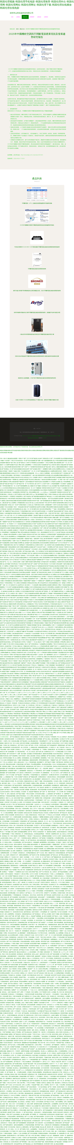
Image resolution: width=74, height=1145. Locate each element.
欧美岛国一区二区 (5, 593)
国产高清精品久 (36, 914)
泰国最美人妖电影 (49, 817)
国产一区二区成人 (43, 960)
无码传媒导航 (18, 602)
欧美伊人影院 (69, 534)
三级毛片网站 (38, 1044)
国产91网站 (62, 863)
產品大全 (25, 16)
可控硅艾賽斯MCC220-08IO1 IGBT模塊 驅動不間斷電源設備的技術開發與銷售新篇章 (37, 247)
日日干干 (42, 958)
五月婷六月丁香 (52, 1059)
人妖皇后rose (38, 804)
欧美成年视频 (5, 684)
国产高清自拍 (21, 903)
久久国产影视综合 (17, 494)
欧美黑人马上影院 (17, 802)
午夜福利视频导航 (55, 941)
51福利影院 (47, 659)
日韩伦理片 (51, 627)
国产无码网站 (7, 633)
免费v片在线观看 (18, 812)
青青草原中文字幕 (49, 1070)
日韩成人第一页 (12, 505)
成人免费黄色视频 (64, 1040)
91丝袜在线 (27, 633)
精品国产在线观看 (39, 848)
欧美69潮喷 (26, 494)
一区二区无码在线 (66, 899)
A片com (51, 661)
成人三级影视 (70, 1099)
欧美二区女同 (27, 652)
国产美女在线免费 (20, 629)
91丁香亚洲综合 (38, 770)
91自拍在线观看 (24, 475)
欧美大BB (18, 526)
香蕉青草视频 (64, 1013)
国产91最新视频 (43, 1059)
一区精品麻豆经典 (22, 507)
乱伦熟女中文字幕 (65, 739)
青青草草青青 (22, 766)
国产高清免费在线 (16, 1066)
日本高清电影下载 (43, 931)
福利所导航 (32, 659)
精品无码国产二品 (35, 654)
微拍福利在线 (30, 766)
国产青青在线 (4, 952)
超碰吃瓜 (25, 557)
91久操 (57, 532)
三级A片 (26, 644)
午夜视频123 (27, 597)
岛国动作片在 (14, 585)
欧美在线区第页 (15, 747)
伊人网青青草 (23, 540)
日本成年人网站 (58, 781)
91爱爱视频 (23, 513)
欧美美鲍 (7, 1074)
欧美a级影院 (56, 956)
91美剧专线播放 (11, 985)
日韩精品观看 (19, 538)
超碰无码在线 (10, 623)
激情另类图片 (14, 519)
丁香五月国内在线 (57, 823)
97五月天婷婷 (52, 564)
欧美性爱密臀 (62, 623)
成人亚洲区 (36, 545)
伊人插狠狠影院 (45, 772)
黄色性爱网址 (44, 819)
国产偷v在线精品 (51, 756)
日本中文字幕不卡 (40, 935)
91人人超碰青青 (61, 646)
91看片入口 (33, 656)
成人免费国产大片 (28, 589)
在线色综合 (30, 770)
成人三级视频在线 (29, 604)
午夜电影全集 (68, 515)
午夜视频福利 (64, 888)
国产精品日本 (63, 812)
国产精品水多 (25, 659)
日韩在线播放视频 (35, 635)
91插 (41, 633)
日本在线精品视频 (26, 829)
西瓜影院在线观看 (21, 500)
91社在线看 (36, 631)
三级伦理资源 (68, 981)
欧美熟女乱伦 (29, 903)
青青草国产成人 (24, 492)
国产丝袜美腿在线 (11, 768)
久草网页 (68, 583)
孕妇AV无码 (5, 954)
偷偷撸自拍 (19, 850)
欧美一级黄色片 (64, 1063)
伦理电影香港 (56, 576)
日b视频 (58, 553)
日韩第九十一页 (19, 749)
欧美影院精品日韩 (8, 1144)
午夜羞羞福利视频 (37, 785)
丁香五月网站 (40, 597)
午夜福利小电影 (23, 787)
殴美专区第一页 (48, 1093)
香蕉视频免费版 (64, 1125)
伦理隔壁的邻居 (54, 1066)
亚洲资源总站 (24, 1089)
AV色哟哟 (70, 572)
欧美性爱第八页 (60, 971)
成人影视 (13, 850)
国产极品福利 (58, 1142)
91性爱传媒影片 (39, 800)
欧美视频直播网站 (23, 831)
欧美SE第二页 (47, 616)
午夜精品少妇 (58, 947)
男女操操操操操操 (29, 939)
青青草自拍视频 (7, 758)
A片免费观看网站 (63, 1051)
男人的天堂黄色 (19, 781)
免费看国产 (67, 794)
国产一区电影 (4, 983)
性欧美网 (45, 768)
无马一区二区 (61, 1080)
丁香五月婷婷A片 (33, 1089)
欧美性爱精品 (15, 1087)
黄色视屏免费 (12, 939)
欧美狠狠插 (24, 583)
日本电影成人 (26, 895)
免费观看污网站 (52, 618)
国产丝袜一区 (61, 500)
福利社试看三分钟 (57, 1057)
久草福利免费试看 (44, 646)
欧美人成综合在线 (19, 762)
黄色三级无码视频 (60, 918)
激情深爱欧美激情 (17, 581)
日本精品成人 (12, 1030)
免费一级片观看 (21, 753)
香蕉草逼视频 (31, 1131)
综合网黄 (7, 595)
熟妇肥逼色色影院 (63, 840)
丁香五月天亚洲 (57, 644)
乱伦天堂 (69, 659)
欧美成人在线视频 (11, 926)
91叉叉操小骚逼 (16, 646)
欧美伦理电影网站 (46, 509)
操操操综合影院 (13, 966)
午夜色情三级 (57, 952)
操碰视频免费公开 (54, 928)
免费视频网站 (41, 648)
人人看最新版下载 (8, 777)
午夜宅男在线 (14, 564)
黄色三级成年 (48, 572)
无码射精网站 (58, 526)
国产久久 (69, 787)
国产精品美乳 (42, 526)
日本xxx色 (70, 768)
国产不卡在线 (56, 488)
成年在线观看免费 (39, 684)
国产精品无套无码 (19, 614)
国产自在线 (8, 578)
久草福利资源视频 (29, 1125)
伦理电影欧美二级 (30, 1070)
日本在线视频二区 (21, 1104)
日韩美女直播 (16, 562)
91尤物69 (22, 562)
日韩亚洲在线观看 (56, 899)
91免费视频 (25, 1017)
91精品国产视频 (35, 1085)
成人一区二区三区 (60, 880)
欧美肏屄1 (61, 1074)
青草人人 (15, 882)
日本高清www (50, 1004)
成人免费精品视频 (49, 848)
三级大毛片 (26, 979)
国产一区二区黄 (56, 977)
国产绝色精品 (50, 566)
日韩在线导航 (20, 825)
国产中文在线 (47, 1131)
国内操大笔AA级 (4, 950)
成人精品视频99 (36, 779)
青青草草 (62, 928)
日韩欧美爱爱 (29, 545)
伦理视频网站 (17, 576)
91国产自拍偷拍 (33, 469)
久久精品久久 (52, 747)
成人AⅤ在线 (67, 931)
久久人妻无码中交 (60, 1028)
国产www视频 (15, 631)
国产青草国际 (23, 1142)
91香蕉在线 (17, 988)
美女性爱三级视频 (24, 789)
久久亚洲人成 (38, 536)
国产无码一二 (36, 578)
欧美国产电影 (52, 990)
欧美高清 (49, 743)
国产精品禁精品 (55, 1095)
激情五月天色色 (68, 502)
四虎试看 (41, 502)
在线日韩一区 (23, 1097)
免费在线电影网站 (12, 1101)
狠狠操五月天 (10, 1051)
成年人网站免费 (28, 614)
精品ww (11, 838)
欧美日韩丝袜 (15, 1142)
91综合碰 (32, 627)
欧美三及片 (40, 975)
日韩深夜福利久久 (55, 878)
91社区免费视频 (68, 779)
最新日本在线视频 (41, 678)
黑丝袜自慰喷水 (67, 631)
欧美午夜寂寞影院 (55, 557)
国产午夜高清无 (63, 760)
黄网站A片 (7, 857)
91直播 (13, 540)
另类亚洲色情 (18, 498)
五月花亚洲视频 (64, 775)
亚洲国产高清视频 (15, 1047)
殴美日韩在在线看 (63, 766)
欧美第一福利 (31, 1030)
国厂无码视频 (68, 791)
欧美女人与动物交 (66, 469)
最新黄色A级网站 (51, 831)
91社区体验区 (45, 1108)
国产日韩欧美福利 (11, 1099)
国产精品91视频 (50, 637)
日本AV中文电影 (10, 775)
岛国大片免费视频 (45, 473)
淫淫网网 (20, 543)
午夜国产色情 (31, 947)
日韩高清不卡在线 (29, 935)
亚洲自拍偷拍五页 (69, 1019)
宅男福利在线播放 (39, 623)
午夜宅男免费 (11, 498)
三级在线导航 (21, 956)
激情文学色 (70, 642)
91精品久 (67, 825)
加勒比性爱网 (47, 477)
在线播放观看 (14, 595)
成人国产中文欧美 (67, 861)
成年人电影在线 (11, 794)
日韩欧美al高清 (55, 850)
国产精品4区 (17, 1061)
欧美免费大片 (63, 988)
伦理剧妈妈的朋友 (59, 1118)
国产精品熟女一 (43, 498)
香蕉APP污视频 (18, 566)
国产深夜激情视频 (50, 907)
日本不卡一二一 (37, 928)
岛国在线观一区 (48, 952)
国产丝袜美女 (27, 496)
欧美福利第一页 (42, 831)
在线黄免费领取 (34, 743)
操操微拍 (35, 817)
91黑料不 (11, 654)
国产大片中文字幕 (60, 543)
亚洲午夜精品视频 (49, 602)
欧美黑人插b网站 (35, 941)
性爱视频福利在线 (12, 760)
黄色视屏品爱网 (58, 789)
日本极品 (71, 895)
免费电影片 (22, 545)
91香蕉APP (21, 458)
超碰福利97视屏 (25, 656)
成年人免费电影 (30, 926)
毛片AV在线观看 (45, 1066)
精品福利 (58, 629)
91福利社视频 (66, 564)
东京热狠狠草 (12, 538)
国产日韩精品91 (58, 490)
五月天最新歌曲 (20, 1099)
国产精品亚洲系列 (17, 785)
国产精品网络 (18, 665)
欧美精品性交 (3, 498)
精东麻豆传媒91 (59, 1114)
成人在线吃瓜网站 (35, 608)
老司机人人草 (35, 829)
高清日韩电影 (7, 656)
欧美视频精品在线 (59, 901)
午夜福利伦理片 (35, 1023)
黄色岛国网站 (32, 492)
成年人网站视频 (57, 633)
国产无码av (7, 599)
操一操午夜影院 (50, 981)
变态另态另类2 (52, 631)
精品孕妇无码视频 (59, 566)
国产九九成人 (39, 1026)
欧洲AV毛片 (5, 947)
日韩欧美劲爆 (20, 764)
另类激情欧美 (49, 808)
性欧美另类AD (17, 1057)
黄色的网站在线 (47, 1072)
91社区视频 (39, 1011)
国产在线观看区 (14, 897)
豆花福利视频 (31, 606)
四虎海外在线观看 (63, 950)
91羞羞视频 (12, 532)
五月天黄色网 (56, 815)
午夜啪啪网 (36, 842)
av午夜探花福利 (53, 604)
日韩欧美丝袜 (45, 863)
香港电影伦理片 (53, 549)
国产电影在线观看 (39, 1116)
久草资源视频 (39, 891)
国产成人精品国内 (8, 806)
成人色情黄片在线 (49, 545)
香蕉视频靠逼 (56, 1125)
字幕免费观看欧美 (11, 819)
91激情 (69, 680)
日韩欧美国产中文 (69, 939)
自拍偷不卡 (6, 1080)
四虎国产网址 (22, 977)
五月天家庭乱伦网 (52, 950)
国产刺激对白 (61, 682)
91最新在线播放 (7, 1133)
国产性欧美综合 (32, 840)
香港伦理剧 (61, 530)
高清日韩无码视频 (43, 553)
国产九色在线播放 (67, 817)
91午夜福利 (27, 992)
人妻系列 (7, 517)
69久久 (55, 1139)
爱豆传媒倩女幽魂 (15, 517)
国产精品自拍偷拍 (22, 599)
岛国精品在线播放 (49, 684)
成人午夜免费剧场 (67, 867)
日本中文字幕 (39, 893)
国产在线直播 (30, 610)
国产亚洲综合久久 (69, 1074)
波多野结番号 (27, 1038)
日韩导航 (16, 789)
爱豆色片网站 (25, 874)
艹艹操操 (54, 509)
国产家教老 (60, 1036)
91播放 (31, 682)
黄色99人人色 (9, 798)
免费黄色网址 (25, 650)
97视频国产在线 (54, 760)
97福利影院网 (4, 994)
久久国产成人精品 (11, 568)
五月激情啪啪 (68, 1116)
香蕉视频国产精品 (50, 612)
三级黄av (15, 1133)
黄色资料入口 (60, 656)
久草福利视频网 (55, 483)
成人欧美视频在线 (49, 1123)
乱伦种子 (40, 458)
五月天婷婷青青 (45, 1068)
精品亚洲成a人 (8, 642)
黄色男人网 (50, 1127)
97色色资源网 (4, 964)
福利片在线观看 (42, 465)
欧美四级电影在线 (28, 848)
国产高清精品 (64, 1015)
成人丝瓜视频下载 (54, 486)
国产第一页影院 (52, 1087)
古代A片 (61, 939)
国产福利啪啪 (24, 526)
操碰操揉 (11, 684)
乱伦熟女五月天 (14, 473)
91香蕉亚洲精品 (8, 583)
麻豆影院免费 (10, 659)
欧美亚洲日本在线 (18, 912)
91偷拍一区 (63, 1095)
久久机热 (28, 505)
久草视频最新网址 (21, 536)
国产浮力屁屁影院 (35, 1080)
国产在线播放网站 (5, 543)
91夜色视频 (31, 937)
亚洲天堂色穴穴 (46, 1038)
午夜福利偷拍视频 (64, 770)
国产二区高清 (7, 631)
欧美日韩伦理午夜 (46, 671)
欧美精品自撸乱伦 (62, 764)
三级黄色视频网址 (46, 625)
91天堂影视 (61, 654)
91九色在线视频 (44, 614)
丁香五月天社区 (22, 960)
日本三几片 (13, 891)
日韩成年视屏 (43, 1114)
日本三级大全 (50, 595)
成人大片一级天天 (45, 635)
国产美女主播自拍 (13, 983)
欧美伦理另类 (54, 682)
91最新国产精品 (28, 538)
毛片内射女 (54, 616)
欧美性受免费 (30, 768)
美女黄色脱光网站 (47, 764)
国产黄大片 (64, 844)
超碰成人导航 (50, 1082)
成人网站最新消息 (33, 741)
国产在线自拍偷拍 (33, 821)
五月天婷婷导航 (48, 766)
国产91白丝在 (40, 853)
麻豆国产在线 (30, 823)
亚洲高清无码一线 (59, 958)
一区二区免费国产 (27, 861)
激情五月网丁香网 (63, 924)
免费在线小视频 (42, 517)
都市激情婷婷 (49, 538)
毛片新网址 (54, 893)
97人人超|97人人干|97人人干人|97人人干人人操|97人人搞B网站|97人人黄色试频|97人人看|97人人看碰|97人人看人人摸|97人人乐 (36, 722)
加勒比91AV (29, 680)
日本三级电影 (21, 901)
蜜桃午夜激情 (29, 562)
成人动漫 (2, 1104)
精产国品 (42, 612)
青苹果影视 (65, 1057)
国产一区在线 (42, 979)
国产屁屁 (5, 483)
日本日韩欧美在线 (52, 656)
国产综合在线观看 (30, 460)
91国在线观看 (61, 555)
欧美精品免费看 (48, 1009)
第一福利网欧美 (7, 1078)
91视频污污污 (9, 637)
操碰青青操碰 (22, 966)
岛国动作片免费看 (40, 981)
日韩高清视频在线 (60, 853)
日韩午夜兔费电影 (59, 922)
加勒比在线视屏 (10, 629)
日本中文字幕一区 (20, 671)
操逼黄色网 (18, 899)
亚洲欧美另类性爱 (8, 1013)
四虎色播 (65, 768)
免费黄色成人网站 (53, 1051)
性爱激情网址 (22, 836)
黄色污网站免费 (22, 1074)
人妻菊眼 (67, 996)
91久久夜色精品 (59, 981)
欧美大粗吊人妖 (66, 644)
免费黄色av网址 (62, 627)
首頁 (12, 16)
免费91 (57, 517)
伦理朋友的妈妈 (37, 587)
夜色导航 (13, 1127)
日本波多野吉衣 (44, 583)
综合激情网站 (28, 910)
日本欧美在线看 (31, 637)
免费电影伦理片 (61, 756)
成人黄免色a (21, 1101)
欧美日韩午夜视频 (25, 743)
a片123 (17, 610)
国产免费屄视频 (64, 741)
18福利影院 (9, 509)
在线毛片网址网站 (19, 800)
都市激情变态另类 (49, 599)
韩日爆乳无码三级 (36, 509)
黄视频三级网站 (8, 1034)
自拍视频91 (66, 507)
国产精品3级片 (48, 467)
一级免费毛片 (6, 787)
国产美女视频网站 (56, 581)
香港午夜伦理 (51, 791)
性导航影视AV (33, 532)
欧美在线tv (3, 629)
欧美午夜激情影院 (62, 1076)
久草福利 (52, 481)
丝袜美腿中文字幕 (44, 1002)
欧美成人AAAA (31, 880)
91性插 (51, 874)
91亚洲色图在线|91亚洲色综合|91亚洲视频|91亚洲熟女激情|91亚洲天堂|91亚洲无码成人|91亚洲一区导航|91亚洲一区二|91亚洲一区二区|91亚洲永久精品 (37, 720)
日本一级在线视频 (42, 532)
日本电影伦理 (26, 602)
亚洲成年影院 (4, 935)
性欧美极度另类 (29, 1044)
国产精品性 (34, 458)
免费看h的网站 (64, 785)
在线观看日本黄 (59, 587)
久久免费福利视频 (59, 973)
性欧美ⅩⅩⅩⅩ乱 (19, 477)
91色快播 (19, 524)
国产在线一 (37, 500)
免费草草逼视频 (25, 1051)
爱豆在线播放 (59, 806)
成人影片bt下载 (10, 804)
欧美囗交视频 (69, 848)
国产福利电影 (3, 551)
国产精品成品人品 (28, 1144)
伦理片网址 (67, 901)
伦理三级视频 (59, 1019)
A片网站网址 (62, 642)
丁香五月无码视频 (59, 891)
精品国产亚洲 (11, 1112)
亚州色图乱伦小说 (47, 536)
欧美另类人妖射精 (27, 1034)
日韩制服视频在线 (64, 884)
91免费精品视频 (23, 865)
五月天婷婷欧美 (11, 526)
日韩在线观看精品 (53, 583)
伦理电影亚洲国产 (52, 534)
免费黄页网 (38, 998)
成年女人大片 (46, 1061)
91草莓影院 (12, 496)
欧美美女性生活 (19, 815)
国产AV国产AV (25, 467)
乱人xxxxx (45, 640)
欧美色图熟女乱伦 (52, 840)
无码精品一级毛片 (31, 1101)
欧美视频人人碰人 (20, 1002)
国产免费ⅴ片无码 (24, 1129)
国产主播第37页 (4, 644)
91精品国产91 (57, 538)
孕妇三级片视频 (67, 865)
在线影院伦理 (17, 1017)
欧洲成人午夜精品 (33, 526)
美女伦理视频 (64, 458)
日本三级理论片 (20, 893)
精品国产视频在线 (34, 791)
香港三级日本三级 (41, 1099)
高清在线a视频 (15, 741)
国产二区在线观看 (55, 458)
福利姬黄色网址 (61, 534)
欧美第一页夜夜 (62, 471)
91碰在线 (43, 479)
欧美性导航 (40, 895)
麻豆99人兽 (62, 869)
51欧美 (15, 507)
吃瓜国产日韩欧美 (39, 901)
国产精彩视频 (35, 496)
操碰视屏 (41, 496)
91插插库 (10, 471)
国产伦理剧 (11, 614)
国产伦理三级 (40, 751)
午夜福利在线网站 (6, 540)
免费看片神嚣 (39, 798)
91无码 (16, 777)
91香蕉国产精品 (60, 1042)
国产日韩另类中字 (12, 753)
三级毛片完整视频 (56, 798)
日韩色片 (54, 1053)
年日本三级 (68, 1049)
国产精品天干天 (12, 483)
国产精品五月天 (33, 566)
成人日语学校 (24, 747)
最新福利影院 (20, 621)
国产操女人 (7, 557)
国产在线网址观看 (38, 589)
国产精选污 (27, 764)
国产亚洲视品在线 (63, 663)
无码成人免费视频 (41, 756)
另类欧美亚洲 (61, 810)
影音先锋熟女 (51, 842)
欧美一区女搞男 (7, 1057)
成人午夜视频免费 (49, 675)
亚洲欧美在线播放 (36, 988)
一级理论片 (34, 971)
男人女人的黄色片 (62, 737)
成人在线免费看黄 (47, 610)
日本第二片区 (46, 669)
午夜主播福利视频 (31, 1099)
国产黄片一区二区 (35, 1066)
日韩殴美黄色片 (42, 777)
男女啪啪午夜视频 (10, 528)
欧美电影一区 (70, 863)
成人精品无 (38, 642)
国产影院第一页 (13, 549)
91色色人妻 (42, 538)
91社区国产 (7, 460)
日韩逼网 (61, 486)
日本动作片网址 (8, 1007)
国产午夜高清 (34, 602)
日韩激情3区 (66, 846)
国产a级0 (10, 462)
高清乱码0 (29, 534)
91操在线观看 (26, 635)
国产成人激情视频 (28, 530)
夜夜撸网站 (44, 758)
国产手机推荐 (58, 964)
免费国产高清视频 (40, 663)
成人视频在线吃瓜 (46, 861)
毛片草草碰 (31, 1026)
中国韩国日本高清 (61, 492)
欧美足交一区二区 (30, 488)
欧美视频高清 (55, 770)
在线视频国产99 (45, 943)
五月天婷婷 (61, 678)
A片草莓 (57, 1004)
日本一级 (35, 618)
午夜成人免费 (12, 1123)
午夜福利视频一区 (37, 749)
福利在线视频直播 (29, 473)
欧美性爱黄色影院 (36, 1038)
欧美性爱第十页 (23, 897)
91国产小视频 (45, 642)
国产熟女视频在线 (43, 568)
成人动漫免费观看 (41, 977)
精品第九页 (32, 981)
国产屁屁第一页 (46, 591)
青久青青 (11, 644)
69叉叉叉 (33, 678)
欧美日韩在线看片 (60, 848)
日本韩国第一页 (31, 920)
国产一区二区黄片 (65, 589)
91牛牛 (60, 882)
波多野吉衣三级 (22, 585)
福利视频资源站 (48, 460)
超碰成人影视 (68, 521)
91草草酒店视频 (6, 486)
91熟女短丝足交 (36, 836)
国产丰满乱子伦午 (8, 1017)
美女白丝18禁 (69, 646)
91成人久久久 (34, 990)
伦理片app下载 (33, 494)
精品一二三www (12, 783)
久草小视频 (40, 952)
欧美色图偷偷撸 (69, 1023)
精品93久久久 (20, 568)
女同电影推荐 (42, 1137)
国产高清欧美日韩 (56, 926)
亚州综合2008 (27, 878)
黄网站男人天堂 (45, 996)
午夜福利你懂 (36, 861)
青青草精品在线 (68, 1036)
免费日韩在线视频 (35, 1068)
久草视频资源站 (21, 502)
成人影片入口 (35, 962)
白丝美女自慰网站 (12, 680)
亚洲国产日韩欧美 (23, 777)
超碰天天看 (11, 1036)
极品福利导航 (6, 663)
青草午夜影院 (44, 884)
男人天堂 (12, 610)
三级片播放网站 (64, 808)
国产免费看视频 (49, 597)
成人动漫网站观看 (53, 471)
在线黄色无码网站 (67, 836)
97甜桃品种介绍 (33, 616)
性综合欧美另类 (12, 933)
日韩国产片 (47, 893)
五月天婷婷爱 (55, 572)
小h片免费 (48, 511)
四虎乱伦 (59, 962)
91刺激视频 (12, 671)
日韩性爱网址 (50, 587)
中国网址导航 (69, 758)
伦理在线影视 (20, 604)
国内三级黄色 (66, 882)
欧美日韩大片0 (43, 1047)
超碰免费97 (38, 956)
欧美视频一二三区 (29, 857)
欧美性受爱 (46, 903)
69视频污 (65, 1002)
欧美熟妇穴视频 (7, 606)
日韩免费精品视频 (30, 671)
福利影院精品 (20, 1116)
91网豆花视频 (56, 519)
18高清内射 (49, 1021)
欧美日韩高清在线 (11, 998)
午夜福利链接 (32, 762)
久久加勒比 (3, 905)
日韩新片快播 (61, 893)
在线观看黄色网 (24, 673)
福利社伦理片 (70, 1091)
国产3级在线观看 (55, 954)
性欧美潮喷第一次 (20, 1053)
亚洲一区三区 (27, 1023)
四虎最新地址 (13, 937)
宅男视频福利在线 (16, 1059)
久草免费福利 (44, 912)
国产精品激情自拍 (40, 876)
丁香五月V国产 (16, 606)
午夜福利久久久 (65, 1068)
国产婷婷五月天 (10, 602)
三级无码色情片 (43, 962)
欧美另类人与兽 (27, 884)
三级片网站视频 (50, 971)
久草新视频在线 (8, 581)
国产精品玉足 (10, 863)
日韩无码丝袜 (54, 1000)
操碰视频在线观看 (24, 945)
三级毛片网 (57, 910)
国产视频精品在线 (25, 1080)
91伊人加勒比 (16, 583)
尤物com (29, 958)
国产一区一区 (49, 935)
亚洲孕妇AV (23, 1087)
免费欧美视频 (69, 591)
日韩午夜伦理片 (45, 802)
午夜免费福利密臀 (62, 990)
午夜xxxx (28, 916)
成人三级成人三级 (33, 519)
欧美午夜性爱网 (58, 935)
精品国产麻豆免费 (28, 1063)
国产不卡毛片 (29, 901)
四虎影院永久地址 (33, 964)
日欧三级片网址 (21, 1082)
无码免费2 (71, 950)
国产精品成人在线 (64, 532)
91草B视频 (7, 831)
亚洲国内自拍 (15, 880)
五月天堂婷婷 (36, 772)
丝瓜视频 (29, 753)
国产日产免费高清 (44, 1013)
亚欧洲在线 (37, 796)
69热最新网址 (58, 637)
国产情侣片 (51, 673)
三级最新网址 (8, 1019)
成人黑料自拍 (63, 597)
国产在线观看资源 (32, 507)
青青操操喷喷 (4, 907)
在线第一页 (63, 1135)
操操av (43, 1118)
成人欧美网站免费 (13, 935)
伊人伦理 (55, 1009)
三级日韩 (43, 1032)
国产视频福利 (55, 1044)
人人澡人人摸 (20, 998)
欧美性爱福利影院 (7, 882)
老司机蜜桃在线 (17, 509)
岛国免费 (30, 578)
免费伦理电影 (36, 562)
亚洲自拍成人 (41, 1019)
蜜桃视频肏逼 (4, 770)
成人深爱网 (17, 918)
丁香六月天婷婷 (54, 863)
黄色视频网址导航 (52, 555)
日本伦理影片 (54, 802)
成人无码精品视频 (36, 859)
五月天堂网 (23, 688)
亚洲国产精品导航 (66, 477)
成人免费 (63, 576)
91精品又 (20, 661)
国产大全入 (47, 800)
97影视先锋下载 (7, 878)
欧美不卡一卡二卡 (55, 1063)
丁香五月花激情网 (29, 593)
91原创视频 (60, 652)
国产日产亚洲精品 (64, 517)
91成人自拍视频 (22, 1133)
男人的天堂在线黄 (18, 962)
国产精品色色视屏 (56, 511)
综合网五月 (6, 829)
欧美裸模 (48, 479)
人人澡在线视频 (31, 952)
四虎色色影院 (47, 1026)
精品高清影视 (32, 1011)
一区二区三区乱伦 (31, 751)
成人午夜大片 (61, 1047)
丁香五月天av (53, 659)
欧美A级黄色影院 (58, 606)
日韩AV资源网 (11, 749)
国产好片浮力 (50, 532)
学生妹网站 (58, 907)
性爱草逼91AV (62, 591)
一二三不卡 (53, 1002)
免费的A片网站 (35, 783)
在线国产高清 (52, 960)
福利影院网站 (60, 502)
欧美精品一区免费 (21, 975)
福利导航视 (11, 910)
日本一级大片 (3, 458)
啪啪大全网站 (29, 1002)
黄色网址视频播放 (65, 574)
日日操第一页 (49, 519)
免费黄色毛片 (66, 475)
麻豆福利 (4, 783)
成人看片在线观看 (47, 916)
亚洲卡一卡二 (38, 610)
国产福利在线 (48, 496)
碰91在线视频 (12, 1038)
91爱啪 (29, 1095)
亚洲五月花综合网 (58, 1112)
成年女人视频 (55, 467)
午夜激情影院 (23, 821)
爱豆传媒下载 (26, 661)
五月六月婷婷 (68, 751)
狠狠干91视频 (38, 781)
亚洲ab (27, 528)
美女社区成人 (21, 618)
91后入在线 (3, 760)
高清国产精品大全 (33, 865)
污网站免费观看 (64, 804)
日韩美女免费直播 (54, 642)
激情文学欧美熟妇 (21, 796)
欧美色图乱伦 (7, 1055)
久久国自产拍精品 (21, 534)
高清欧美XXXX (8, 912)
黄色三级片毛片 (14, 545)
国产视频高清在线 (62, 528)
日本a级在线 (10, 673)
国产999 (61, 779)
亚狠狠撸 (2, 931)
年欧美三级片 (42, 815)
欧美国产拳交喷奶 (50, 521)
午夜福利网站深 (36, 905)
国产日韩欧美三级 (65, 772)
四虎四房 (45, 650)
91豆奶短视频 (61, 937)
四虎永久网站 (8, 842)
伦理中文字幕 (53, 796)
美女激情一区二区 (33, 1078)
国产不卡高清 (45, 559)
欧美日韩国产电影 (40, 1142)
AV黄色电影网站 (37, 983)
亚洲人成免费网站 (26, 465)
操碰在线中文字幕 (57, 1072)
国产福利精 (42, 838)
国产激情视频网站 (23, 486)
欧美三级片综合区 (18, 1091)
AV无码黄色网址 (17, 842)
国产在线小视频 (17, 612)
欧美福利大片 (52, 1030)
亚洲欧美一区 (62, 802)
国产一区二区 (65, 462)
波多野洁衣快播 (61, 1053)
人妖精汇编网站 (55, 1015)
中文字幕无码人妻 (31, 483)
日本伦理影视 (40, 1101)
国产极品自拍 (17, 654)
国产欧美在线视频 (16, 469)
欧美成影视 (6, 886)
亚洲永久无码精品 (14, 947)
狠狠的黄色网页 (34, 760)
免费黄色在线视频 (52, 652)
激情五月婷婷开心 (47, 1106)
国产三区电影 (7, 648)
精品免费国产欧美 (21, 768)
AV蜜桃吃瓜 (23, 637)
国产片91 (67, 543)
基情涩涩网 (16, 555)
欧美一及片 (43, 654)
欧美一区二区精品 (16, 1055)
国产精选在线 (17, 1034)
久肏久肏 (44, 867)
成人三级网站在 (64, 553)
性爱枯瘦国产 (54, 945)
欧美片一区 (18, 863)
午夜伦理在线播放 (55, 1068)
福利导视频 (10, 905)
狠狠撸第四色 (57, 684)
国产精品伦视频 (28, 825)
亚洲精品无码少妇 (8, 1097)
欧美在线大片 (52, 1023)
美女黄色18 (41, 602)
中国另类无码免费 (30, 994)
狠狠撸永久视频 (8, 861)
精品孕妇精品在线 (69, 922)
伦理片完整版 (20, 547)
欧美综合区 (3, 1116)
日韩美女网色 (16, 941)
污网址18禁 (31, 675)
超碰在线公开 (16, 637)
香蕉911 (40, 469)
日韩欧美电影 (47, 829)
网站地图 (10, 452)
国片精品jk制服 (65, 800)
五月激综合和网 (58, 1127)
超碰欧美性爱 (13, 960)
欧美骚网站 (49, 644)
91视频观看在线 (69, 1118)
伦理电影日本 (67, 753)
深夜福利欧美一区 (39, 1093)
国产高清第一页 (63, 610)
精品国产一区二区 (33, 969)
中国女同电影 (49, 876)
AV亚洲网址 (50, 547)
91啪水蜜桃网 (58, 665)
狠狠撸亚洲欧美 (63, 467)
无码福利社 (18, 914)
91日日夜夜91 (63, 483)
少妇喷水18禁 (13, 593)
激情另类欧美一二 (62, 616)
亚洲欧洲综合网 (42, 1074)
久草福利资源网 (41, 540)
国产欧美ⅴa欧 (54, 855)
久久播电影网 (24, 1047)
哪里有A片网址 (36, 612)
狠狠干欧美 (27, 564)
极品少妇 (56, 1017)
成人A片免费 (65, 895)
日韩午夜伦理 (17, 1042)
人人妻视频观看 (21, 770)
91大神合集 (46, 530)
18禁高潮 (47, 834)
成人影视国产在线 (27, 543)
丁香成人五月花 (4, 536)
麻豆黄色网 (4, 1112)
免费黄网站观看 (5, 853)
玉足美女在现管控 (5, 791)
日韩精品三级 (23, 1049)
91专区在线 (21, 564)
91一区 (33, 642)
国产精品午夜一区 (21, 483)
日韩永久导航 (55, 779)
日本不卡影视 (64, 743)
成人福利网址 (50, 979)
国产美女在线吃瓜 (27, 842)
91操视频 (65, 916)
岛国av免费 (30, 1104)
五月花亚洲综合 (4, 549)
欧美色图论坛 (30, 513)
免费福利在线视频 (47, 836)
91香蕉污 (24, 1137)
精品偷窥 (62, 850)
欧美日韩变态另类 (59, 1049)
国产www (67, 654)
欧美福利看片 (21, 810)
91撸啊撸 (40, 817)
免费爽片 (36, 1002)
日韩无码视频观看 (15, 924)
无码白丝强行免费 (67, 637)
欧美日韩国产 (6, 1049)
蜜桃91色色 (69, 576)
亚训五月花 (56, 808)
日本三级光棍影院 (9, 490)
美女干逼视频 (13, 869)
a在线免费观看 (47, 785)
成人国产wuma (20, 1070)
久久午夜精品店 (46, 804)
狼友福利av (58, 1082)
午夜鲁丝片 (29, 1106)
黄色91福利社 (24, 675)
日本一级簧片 (20, 857)
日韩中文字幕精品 (16, 791)
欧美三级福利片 (64, 1066)
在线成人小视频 (48, 846)
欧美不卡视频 (55, 914)
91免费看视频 (64, 640)
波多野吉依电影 (41, 511)
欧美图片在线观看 (68, 460)
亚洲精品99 (44, 1135)
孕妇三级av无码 (4, 618)
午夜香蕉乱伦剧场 (26, 838)
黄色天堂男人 (41, 505)
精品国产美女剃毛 (29, 479)
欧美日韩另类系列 (55, 888)
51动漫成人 (31, 1097)
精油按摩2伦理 (41, 971)
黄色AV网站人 (16, 675)
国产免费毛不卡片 (5, 665)
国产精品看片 (19, 775)
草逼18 (2, 785)
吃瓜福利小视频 (51, 517)
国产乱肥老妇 (12, 621)
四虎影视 (64, 524)
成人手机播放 (51, 806)
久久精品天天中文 (34, 1017)
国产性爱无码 (36, 850)
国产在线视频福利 (65, 1017)
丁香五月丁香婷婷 (12, 661)
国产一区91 (17, 838)
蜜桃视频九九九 (61, 1099)
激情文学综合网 (16, 971)
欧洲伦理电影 (39, 994)
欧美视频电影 (25, 682)
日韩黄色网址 (23, 606)
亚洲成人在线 (9, 928)
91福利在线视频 (19, 910)
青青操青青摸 (17, 905)
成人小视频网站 (58, 979)
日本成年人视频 (34, 950)
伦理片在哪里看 (29, 595)
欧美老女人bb (41, 519)
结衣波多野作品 (18, 1144)
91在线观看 (36, 680)
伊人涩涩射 (44, 555)
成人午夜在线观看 (58, 460)
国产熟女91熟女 (8, 789)
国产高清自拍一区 (37, 629)
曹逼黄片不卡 (56, 1011)
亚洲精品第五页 (16, 572)
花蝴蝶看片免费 (47, 469)
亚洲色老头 (11, 994)
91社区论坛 (53, 570)
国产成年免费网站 (52, 528)
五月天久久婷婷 (56, 836)
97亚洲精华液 (33, 467)
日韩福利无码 (39, 650)
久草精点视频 (22, 1110)
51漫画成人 (23, 555)
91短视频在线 (68, 678)
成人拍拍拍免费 (53, 530)
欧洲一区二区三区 (50, 1019)
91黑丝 (7, 1114)
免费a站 (24, 958)
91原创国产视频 (37, 515)
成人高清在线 (38, 886)
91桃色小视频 (63, 680)
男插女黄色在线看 (11, 764)
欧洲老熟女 (7, 943)
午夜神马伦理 (45, 667)
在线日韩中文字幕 (22, 937)
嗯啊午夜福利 (65, 977)
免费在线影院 (65, 633)
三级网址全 (66, 806)
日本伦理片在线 (53, 614)
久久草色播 (50, 922)
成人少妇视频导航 (34, 528)
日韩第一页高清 (20, 926)
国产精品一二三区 (57, 829)
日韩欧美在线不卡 (27, 1007)
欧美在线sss (66, 1032)
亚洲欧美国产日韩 (29, 684)
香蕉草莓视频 (43, 810)
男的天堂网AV (19, 551)
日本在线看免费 (31, 1004)
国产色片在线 (12, 1044)
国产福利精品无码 (61, 1091)
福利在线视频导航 (22, 669)
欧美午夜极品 (11, 477)
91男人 (70, 912)
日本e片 (54, 764)
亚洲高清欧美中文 (12, 1135)
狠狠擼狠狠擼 (56, 680)
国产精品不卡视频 (50, 762)
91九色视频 (64, 488)
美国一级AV (63, 479)
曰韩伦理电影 (29, 1028)
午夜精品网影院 (12, 547)
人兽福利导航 (7, 646)
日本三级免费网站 (56, 1038)
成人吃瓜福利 (45, 515)
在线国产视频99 (8, 846)
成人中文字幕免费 (47, 633)
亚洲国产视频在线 (13, 876)
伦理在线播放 (8, 475)
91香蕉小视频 (15, 943)
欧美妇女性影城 (67, 823)
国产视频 (49, 680)
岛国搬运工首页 (28, 587)
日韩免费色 (67, 973)
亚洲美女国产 (30, 1053)
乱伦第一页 (51, 568)
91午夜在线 (13, 669)
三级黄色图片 (57, 640)
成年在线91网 (22, 1015)
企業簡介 (18, 16)
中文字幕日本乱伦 (48, 1040)
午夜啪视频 (52, 665)
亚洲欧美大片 (69, 1042)
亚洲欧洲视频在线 (13, 1028)
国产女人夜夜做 (8, 612)
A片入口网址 (30, 796)
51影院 (55, 876)
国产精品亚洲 (40, 572)
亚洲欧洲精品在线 (32, 933)
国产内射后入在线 (16, 648)
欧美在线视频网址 (44, 1063)
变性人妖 (15, 462)
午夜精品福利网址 (39, 846)
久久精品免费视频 (8, 812)
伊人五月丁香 (6, 1089)
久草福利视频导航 (49, 891)
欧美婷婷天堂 (35, 1091)
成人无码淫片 (50, 1137)
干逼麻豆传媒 (47, 1057)
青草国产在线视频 (56, 477)
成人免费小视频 (38, 903)
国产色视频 (70, 616)
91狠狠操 (38, 1082)
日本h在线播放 (34, 737)
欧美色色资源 (68, 992)
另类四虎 (44, 488)
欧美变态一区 (21, 460)
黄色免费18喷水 (7, 996)
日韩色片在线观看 (9, 815)
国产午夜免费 (20, 985)
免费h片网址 (68, 821)
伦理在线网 (49, 1139)
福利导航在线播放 (43, 990)
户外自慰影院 (24, 471)
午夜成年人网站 (31, 663)
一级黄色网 (36, 538)
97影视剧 (57, 897)
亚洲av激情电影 (19, 570)
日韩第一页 (21, 859)
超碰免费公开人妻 (64, 1133)
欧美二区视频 (17, 861)
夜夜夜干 (52, 1091)
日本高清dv (3, 941)
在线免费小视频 (37, 585)
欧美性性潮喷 (30, 804)
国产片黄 (28, 1135)
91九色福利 (58, 612)
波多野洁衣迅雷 (56, 895)
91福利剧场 (64, 519)
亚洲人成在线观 (31, 756)
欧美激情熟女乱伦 (14, 823)
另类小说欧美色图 (12, 1026)
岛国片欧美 (18, 1036)
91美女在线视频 (8, 507)
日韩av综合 (18, 808)
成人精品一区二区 (26, 509)
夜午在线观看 (46, 983)
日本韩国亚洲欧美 (37, 753)
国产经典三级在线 (58, 547)
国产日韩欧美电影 (21, 505)
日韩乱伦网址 (36, 884)
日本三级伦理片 (39, 1123)
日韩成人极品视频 (30, 640)
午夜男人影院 (70, 802)
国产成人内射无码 (51, 465)
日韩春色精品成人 (29, 834)
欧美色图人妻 (49, 475)
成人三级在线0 (61, 747)
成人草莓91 (32, 918)
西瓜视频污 (19, 848)
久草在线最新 (61, 608)
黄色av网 (36, 583)
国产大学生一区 (22, 886)
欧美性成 (11, 918)
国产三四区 (40, 1009)
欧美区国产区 (52, 1080)
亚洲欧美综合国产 (29, 998)
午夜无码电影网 (6, 1059)
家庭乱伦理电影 (27, 498)
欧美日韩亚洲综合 (58, 753)
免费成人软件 (56, 574)
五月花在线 (47, 737)
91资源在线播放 (67, 943)
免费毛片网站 (57, 1055)
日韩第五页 (24, 1095)
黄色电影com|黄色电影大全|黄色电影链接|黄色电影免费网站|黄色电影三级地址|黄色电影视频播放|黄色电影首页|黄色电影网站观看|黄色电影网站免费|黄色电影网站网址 (37, 724)
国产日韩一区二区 (12, 515)
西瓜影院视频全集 (10, 667)
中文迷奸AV (59, 768)
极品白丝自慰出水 (22, 952)
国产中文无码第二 (47, 1120)
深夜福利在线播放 (47, 1112)
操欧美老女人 (15, 578)
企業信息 (39, 16)
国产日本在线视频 (33, 1133)
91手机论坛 (33, 665)
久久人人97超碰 (30, 891)
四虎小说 (26, 1000)
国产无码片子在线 (23, 745)
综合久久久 (69, 747)
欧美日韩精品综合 (27, 1055)
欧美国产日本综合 (19, 1040)
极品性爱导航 (41, 521)
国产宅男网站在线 (15, 1089)
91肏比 (2, 648)
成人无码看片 (42, 576)
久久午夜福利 (13, 853)
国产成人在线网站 (11, 502)
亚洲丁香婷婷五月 (5, 1095)
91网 (25, 806)
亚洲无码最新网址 (35, 1051)
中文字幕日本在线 (42, 933)
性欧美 (18, 1127)
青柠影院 (34, 888)
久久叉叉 (65, 604)
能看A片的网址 (58, 920)
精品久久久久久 (48, 901)
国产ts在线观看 (8, 635)
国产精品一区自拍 (5, 610)
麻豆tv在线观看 (8, 530)
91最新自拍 (68, 555)
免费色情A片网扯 (56, 585)
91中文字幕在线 (33, 517)
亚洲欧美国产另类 (45, 682)
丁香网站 (44, 749)
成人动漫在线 (17, 958)
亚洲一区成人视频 (69, 549)
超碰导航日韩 (12, 952)
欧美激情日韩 (46, 589)
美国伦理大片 (46, 458)
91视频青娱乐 (43, 950)
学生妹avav (35, 568)
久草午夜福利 (38, 1097)
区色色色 (46, 812)
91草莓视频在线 (17, 895)
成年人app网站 (26, 1085)
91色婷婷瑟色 (4, 538)
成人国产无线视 (66, 612)
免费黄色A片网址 (7, 481)
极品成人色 (56, 597)
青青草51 (21, 633)
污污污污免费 (12, 608)
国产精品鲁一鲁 (11, 1072)
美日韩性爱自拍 (34, 1013)
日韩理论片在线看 (25, 1118)
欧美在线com (61, 876)
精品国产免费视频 (36, 916)
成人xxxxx (44, 627)
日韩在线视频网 (61, 777)
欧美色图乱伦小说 (47, 574)
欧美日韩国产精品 (34, 872)
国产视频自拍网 (33, 777)
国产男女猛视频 (29, 631)
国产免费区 (28, 749)
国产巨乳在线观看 (53, 498)
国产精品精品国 (69, 937)
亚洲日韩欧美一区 (62, 1087)
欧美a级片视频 (36, 802)
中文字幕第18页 (13, 1131)
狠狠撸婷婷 (56, 1135)
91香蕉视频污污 (18, 928)
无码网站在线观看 (5, 973)
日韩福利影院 (43, 1078)
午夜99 (53, 625)
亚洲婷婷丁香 (36, 1032)
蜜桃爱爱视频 (6, 473)
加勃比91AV (25, 1059)
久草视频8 (11, 566)
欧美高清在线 (51, 1114)
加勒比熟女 (37, 479)
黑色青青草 (20, 939)
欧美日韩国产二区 (7, 817)
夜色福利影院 (7, 747)
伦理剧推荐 (16, 616)
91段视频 (4, 1053)
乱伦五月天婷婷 (9, 627)
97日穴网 (21, 559)
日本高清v (38, 671)
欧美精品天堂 (46, 1015)
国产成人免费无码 (33, 553)
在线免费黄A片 (46, 481)
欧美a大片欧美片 (26, 905)
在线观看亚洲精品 (59, 545)
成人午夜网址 (16, 591)
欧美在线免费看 (44, 543)
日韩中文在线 (56, 505)
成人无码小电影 (65, 1120)
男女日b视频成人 (64, 1004)
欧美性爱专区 (39, 1070)
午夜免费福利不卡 (44, 741)
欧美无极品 (35, 1055)
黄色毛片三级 (32, 973)
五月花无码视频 (24, 591)
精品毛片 (60, 604)
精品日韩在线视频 (62, 1059)
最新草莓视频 (6, 834)
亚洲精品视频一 (57, 865)
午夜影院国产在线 (17, 635)
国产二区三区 (27, 458)
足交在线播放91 (40, 462)
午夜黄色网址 (26, 808)
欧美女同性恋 (56, 743)
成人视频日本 (31, 486)
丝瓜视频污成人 (54, 663)
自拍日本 (59, 1089)
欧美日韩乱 (38, 591)
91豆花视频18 (39, 1076)
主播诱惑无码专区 (16, 682)
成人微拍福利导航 (19, 684)
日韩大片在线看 (30, 536)
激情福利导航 (38, 926)
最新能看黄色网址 (43, 747)
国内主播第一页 (35, 570)
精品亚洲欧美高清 (67, 857)
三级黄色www (64, 1044)
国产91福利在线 (14, 950)
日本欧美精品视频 (69, 789)
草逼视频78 (25, 553)
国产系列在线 (48, 895)
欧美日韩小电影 (63, 1104)
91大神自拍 (35, 465)
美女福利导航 (57, 1021)
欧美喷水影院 (16, 513)
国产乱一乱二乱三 (7, 562)
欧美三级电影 (17, 650)
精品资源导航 (21, 751)
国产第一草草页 (32, 831)
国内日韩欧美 (15, 1021)
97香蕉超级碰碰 (56, 593)
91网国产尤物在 (8, 686)
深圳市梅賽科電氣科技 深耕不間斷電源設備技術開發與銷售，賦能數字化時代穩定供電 (37, 312)
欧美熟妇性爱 (27, 1019)
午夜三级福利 (14, 836)
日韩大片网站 (50, 1017)
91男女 (46, 502)
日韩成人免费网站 (22, 969)
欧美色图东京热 (27, 779)
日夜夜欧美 (52, 543)
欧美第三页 (32, 882)
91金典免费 (19, 608)
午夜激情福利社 (5, 981)
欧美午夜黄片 (35, 912)
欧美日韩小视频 (68, 652)
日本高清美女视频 (40, 794)
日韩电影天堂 (65, 815)
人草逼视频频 (31, 1021)
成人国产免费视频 (6, 1120)
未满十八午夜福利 (16, 1011)
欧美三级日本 (26, 608)
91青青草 (17, 1051)
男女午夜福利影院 (9, 650)
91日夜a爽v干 (66, 1070)
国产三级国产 (34, 564)
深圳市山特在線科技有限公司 (51, 435)
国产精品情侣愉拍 (32, 1137)
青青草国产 (32, 591)
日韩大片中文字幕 (47, 1034)
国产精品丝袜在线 (20, 804)
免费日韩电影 (62, 496)
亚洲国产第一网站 (68, 587)
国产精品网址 (26, 1013)
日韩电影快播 (47, 798)
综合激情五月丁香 (54, 884)
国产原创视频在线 (45, 500)
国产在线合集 (40, 973)
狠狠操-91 (34, 581)
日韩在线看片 (42, 964)
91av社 (20, 1108)
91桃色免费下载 (27, 983)
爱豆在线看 (65, 562)
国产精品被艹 (66, 1123)
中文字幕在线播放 (59, 1116)
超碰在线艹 (28, 549)
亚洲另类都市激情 (5, 945)
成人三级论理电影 (66, 1021)
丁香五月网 (12, 553)
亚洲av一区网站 (28, 819)
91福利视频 (9, 1068)
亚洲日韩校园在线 (62, 831)
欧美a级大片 (33, 931)
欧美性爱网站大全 (56, 998)
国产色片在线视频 (46, 825)
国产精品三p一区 (30, 893)
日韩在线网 (59, 564)
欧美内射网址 (5, 559)
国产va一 (4, 1015)
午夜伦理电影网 (12, 534)
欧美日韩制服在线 (65, 914)
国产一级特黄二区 (23, 882)
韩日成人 (53, 629)
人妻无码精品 (16, 475)
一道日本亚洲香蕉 (55, 473)
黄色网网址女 (12, 536)
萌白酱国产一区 (55, 479)
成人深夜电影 (20, 479)
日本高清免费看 (14, 821)
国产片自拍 (37, 547)
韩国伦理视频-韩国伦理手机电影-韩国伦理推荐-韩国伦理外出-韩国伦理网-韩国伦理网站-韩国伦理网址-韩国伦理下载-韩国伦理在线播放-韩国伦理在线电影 (37, 4)
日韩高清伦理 (69, 783)
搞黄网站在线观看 (47, 585)
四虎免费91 (61, 498)
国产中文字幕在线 (44, 872)
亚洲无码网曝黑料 (45, 850)
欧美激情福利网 (59, 675)
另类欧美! (51, 1007)
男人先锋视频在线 (68, 886)
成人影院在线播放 (20, 488)
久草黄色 (21, 935)
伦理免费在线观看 (5, 1011)
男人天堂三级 (60, 992)
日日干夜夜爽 (43, 992)
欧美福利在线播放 (34, 945)
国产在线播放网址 (8, 1061)
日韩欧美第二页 (19, 834)
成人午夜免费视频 (65, 481)
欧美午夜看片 (22, 756)
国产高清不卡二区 (39, 675)
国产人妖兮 (69, 903)
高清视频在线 (55, 785)
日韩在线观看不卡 (37, 1061)
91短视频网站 (42, 644)
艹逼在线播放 (44, 1036)
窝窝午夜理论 (37, 621)
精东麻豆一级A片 (57, 1106)
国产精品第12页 (68, 602)
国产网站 (18, 532)
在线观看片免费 (12, 770)
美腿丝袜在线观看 (19, 627)
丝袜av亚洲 (28, 859)
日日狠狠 (65, 781)
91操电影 (28, 642)
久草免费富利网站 (59, 838)
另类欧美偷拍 (7, 990)
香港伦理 (20, 783)
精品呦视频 (61, 669)
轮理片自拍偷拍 (39, 606)
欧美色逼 (50, 1055)
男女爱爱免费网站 (36, 764)
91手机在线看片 (58, 846)
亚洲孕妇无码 (4, 1093)
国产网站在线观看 (64, 855)
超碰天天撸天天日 (47, 886)
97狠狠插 (28, 625)
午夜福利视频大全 (35, 775)
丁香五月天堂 (14, 460)
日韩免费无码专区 (27, 863)
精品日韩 (58, 1061)
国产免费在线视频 (37, 1040)
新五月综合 (33, 895)
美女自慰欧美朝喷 (11, 1070)
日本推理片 (34, 597)
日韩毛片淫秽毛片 (46, 882)
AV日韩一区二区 (39, 857)
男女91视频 (57, 599)
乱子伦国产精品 (64, 954)
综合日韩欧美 (44, 490)
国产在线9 (52, 515)
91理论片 (36, 604)
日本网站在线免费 (22, 515)
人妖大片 (55, 654)
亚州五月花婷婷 (27, 928)
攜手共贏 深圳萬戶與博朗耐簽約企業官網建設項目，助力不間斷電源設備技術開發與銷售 (37, 290)
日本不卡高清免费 (25, 943)
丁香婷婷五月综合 (68, 547)
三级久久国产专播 (9, 916)
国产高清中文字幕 (34, 855)
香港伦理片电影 (56, 1120)
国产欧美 (34, 534)
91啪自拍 (5, 918)
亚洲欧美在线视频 (69, 1110)
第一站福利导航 (52, 912)
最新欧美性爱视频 (48, 753)
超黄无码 (50, 640)
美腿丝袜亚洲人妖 (29, 781)
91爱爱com (37, 555)
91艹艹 (71, 507)
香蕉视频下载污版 (36, 625)
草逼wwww (36, 646)
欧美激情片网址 (10, 1002)
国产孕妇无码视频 (20, 667)
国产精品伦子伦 (67, 1034)
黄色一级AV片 (9, 931)
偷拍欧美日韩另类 (52, 1074)
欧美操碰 (56, 648)
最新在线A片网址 (38, 557)
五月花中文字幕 (49, 1116)
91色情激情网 (52, 492)
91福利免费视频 (22, 680)
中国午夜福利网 (17, 996)
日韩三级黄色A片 (42, 534)
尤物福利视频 (23, 1076)
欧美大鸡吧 (30, 646)
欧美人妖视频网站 (29, 621)
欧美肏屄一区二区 (5, 625)
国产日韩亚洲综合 (33, 644)
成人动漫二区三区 (53, 608)
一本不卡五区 (17, 1013)
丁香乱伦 (53, 1061)
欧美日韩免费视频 (49, 918)
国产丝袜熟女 (21, 1135)
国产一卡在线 (42, 806)
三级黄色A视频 (27, 850)
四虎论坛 (43, 1082)
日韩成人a (49, 678)
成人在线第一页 (25, 971)
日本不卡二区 (40, 483)
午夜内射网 (43, 743)
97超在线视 (35, 648)
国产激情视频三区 (29, 623)
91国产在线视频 (53, 905)
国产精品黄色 (24, 741)
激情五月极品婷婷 (61, 465)
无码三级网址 (35, 992)
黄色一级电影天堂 (50, 853)
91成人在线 (6, 1047)
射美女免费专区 (18, 844)
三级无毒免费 (15, 633)
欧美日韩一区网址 (52, 937)
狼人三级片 (23, 686)
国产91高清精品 (64, 473)
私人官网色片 (26, 1066)
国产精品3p (27, 627)
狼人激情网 (67, 661)
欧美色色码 (63, 1007)
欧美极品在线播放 (27, 1036)
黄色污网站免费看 (62, 827)
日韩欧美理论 (14, 945)
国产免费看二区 (65, 593)
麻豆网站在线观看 (25, 572)
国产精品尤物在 (27, 551)
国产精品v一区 (69, 1080)
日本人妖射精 (27, 568)
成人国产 (37, 882)
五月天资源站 (50, 958)
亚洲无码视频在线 (34, 576)
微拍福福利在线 (29, 1093)
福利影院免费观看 (67, 1089)
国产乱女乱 (39, 627)
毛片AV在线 (16, 743)
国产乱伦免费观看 (15, 625)
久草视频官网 (15, 787)
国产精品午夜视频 (35, 1127)
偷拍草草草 (23, 625)
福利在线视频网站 (19, 1125)
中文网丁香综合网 (21, 1004)
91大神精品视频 (59, 751)
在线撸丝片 (15, 530)
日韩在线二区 (7, 1142)
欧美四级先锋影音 (12, 810)
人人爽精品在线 (33, 747)
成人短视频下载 (36, 1106)
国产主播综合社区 (11, 1106)
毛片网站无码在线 (44, 874)
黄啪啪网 (3, 804)
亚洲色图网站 (61, 671)
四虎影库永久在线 (48, 910)
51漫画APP (21, 593)
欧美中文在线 (22, 1131)
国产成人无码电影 (54, 741)
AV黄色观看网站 (61, 509)
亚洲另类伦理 (45, 827)
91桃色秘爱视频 (33, 1059)
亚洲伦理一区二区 (5, 1129)
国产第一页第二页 (67, 998)
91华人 (5, 515)
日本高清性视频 (4, 1131)
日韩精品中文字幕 (41, 1004)
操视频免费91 (49, 505)
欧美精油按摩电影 (39, 834)
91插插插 (40, 616)
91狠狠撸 (14, 479)
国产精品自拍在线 (27, 1120)
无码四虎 (27, 521)
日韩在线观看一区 (54, 1133)
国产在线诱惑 (38, 640)
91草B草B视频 (35, 498)
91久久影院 (55, 496)
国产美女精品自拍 (27, 1032)
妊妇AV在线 (25, 872)
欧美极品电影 (3, 505)
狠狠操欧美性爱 (42, 566)
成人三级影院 (30, 876)
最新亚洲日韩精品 (53, 551)
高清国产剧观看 (63, 568)
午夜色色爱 (47, 975)
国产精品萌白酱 (16, 642)
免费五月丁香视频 (47, 593)
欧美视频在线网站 (68, 935)
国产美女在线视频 (15, 521)
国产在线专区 (47, 994)
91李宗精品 (60, 631)
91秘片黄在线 (59, 1129)
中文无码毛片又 (6, 840)
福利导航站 (65, 798)
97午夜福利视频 (23, 511)
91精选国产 (33, 572)
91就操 (43, 988)
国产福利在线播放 (21, 1030)
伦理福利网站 (64, 956)
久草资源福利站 (50, 1032)
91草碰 (21, 530)
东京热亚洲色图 (62, 686)
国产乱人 (12, 557)
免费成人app (24, 1057)
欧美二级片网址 (63, 648)
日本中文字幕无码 (14, 559)
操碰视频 (4, 526)
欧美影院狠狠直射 (6, 880)
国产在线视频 (12, 587)
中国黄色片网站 (69, 905)
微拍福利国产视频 (17, 481)
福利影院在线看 (38, 1104)
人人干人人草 (65, 952)
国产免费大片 (54, 669)
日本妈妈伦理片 (36, 1120)
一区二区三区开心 (55, 772)
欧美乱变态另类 (28, 812)
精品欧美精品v (49, 648)
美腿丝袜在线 (50, 988)
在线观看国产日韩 (30, 798)
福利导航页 (29, 810)
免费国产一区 (15, 990)
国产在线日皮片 (37, 667)
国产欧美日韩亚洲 (67, 962)
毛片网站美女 (52, 667)
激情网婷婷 (50, 654)
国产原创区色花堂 (37, 481)
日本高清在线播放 (65, 1108)
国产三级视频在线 (64, 673)
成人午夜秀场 (8, 1009)
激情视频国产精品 (42, 494)
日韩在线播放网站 (32, 960)
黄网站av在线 (43, 680)
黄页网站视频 (12, 893)
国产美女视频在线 (15, 737)
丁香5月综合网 (30, 555)
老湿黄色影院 (33, 789)
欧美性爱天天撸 (48, 1144)
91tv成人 (71, 1066)
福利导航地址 (27, 912)
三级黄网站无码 (54, 834)
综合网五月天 (40, 524)
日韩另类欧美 (61, 996)
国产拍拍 (45, 1097)
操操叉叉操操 (30, 1110)
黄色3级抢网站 (58, 462)
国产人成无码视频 (27, 481)
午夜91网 (34, 1019)
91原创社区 (50, 576)
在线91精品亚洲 (12, 992)
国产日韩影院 (27, 783)
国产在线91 (43, 547)
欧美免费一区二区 (46, 1053)
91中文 (7, 587)
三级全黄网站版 (41, 1139)
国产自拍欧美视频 (11, 772)
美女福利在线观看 (58, 661)
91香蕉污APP (28, 629)
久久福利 (56, 595)
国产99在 (9, 941)
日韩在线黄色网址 (25, 941)
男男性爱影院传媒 (44, 760)
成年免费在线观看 (62, 796)
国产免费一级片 (39, 460)
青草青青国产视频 (45, 1000)
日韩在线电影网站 (48, 781)
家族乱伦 (15, 1108)
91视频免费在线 (6, 669)
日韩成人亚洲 (9, 800)
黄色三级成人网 (5, 897)
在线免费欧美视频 (58, 475)
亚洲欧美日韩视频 (37, 739)
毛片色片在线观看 (62, 912)
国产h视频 (3, 1082)
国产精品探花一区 (18, 589)
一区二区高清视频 (39, 1028)
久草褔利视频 (6, 821)
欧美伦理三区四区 (6, 1021)
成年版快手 (32, 650)
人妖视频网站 (55, 1104)
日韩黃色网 (62, 783)
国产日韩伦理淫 (36, 686)
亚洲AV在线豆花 (52, 650)
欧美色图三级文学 (57, 787)
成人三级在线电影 (45, 878)
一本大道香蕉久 (31, 977)
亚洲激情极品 (25, 760)
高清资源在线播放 (5, 850)
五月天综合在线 (17, 1085)
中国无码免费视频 (9, 808)
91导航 (12, 834)
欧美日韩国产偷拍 (19, 798)
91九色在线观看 (35, 633)
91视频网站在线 (67, 490)
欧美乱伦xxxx (59, 943)
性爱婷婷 (59, 562)
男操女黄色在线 (18, 846)
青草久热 (49, 977)
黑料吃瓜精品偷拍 (38, 530)
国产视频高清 (54, 500)
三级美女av (25, 1009)
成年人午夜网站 (44, 1085)
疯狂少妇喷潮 (70, 623)
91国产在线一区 (62, 1078)
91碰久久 (6, 891)
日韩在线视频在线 (55, 1013)
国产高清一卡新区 (47, 513)
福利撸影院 (25, 524)
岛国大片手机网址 (16, 1032)
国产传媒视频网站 (43, 618)
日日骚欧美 (11, 899)
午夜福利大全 (12, 975)
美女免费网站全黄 (18, 1019)
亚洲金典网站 (65, 926)
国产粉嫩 (21, 631)
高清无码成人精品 (60, 758)
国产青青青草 (67, 675)
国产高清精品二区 (6, 469)
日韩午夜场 (3, 604)
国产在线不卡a (62, 945)
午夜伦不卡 (41, 477)
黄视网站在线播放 (29, 547)
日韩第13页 (7, 1127)
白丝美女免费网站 (56, 469)
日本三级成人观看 (59, 602)
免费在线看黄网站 (66, 1026)
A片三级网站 (5, 566)
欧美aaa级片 (35, 954)
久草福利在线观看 (62, 1139)
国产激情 (56, 1040)
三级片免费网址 (46, 998)
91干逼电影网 (52, 962)
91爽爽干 (61, 931)
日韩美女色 (65, 1082)
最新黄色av (3, 659)
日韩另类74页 (8, 802)
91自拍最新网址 (16, 492)
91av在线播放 (53, 559)
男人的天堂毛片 (36, 867)
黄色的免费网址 (23, 981)
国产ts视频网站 (46, 581)
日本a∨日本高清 (15, 973)
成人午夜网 (34, 505)
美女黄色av (16, 1068)
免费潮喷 (29, 515)
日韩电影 (70, 956)
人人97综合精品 (23, 578)
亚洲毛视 (66, 762)
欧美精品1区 (58, 817)
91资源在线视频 (65, 585)
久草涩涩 (30, 557)
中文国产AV (37, 825)
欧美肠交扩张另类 (43, 551)
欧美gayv (46, 492)
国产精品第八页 (4, 1139)
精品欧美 (67, 671)
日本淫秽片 (7, 1066)
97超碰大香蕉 (16, 471)
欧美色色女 (23, 823)
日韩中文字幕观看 (31, 462)
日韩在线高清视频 (18, 878)
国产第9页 (4, 597)
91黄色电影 (61, 549)
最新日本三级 (8, 743)
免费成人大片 (24, 973)
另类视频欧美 (23, 610)
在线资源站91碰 (19, 827)
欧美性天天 (54, 882)
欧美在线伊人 (38, 1112)
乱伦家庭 (58, 481)
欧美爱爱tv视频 (38, 593)
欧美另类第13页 (40, 920)
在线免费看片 (28, 618)
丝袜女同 (44, 587)
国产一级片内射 (33, 475)
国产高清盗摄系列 (52, 745)
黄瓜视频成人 (53, 562)
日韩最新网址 (66, 1097)
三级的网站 (45, 928)
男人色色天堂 (44, 1080)
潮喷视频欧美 (55, 869)
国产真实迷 (19, 1038)
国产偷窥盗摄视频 (43, 471)
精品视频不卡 (41, 762)
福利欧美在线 (14, 640)
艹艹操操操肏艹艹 (16, 867)
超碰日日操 (45, 1007)
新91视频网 (6, 511)
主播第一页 (6, 553)
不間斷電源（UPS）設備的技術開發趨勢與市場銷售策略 (37, 203)
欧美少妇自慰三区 (7, 779)
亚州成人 (46, 1076)
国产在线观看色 (49, 1118)
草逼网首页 (51, 490)
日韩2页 (62, 825)
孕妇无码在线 (26, 665)
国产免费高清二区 (27, 996)
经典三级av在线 (49, 973)
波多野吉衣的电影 (29, 800)
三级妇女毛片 (27, 962)
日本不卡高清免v (59, 1137)
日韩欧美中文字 (14, 855)
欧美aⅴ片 (63, 878)
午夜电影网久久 (19, 496)
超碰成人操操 (5, 500)
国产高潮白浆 (28, 827)
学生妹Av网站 (17, 465)
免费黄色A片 (35, 838)
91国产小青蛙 (43, 528)
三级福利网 (22, 1028)
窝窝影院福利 (61, 745)
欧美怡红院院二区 (25, 490)
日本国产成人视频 (42, 656)
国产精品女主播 (47, 1011)
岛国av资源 (67, 559)
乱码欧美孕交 (21, 549)
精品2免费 (61, 905)
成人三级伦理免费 (6, 467)
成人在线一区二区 (45, 945)
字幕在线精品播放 (66, 599)
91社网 (12, 574)
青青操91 (55, 678)
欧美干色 (35, 806)
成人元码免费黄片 (68, 1127)
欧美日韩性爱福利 (44, 604)
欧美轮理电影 (4, 1038)
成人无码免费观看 (35, 758)
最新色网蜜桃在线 (25, 1068)
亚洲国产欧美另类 (54, 812)
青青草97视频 (13, 859)
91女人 (26, 762)
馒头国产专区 (32, 787)
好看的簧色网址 (55, 800)
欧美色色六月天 (28, 477)
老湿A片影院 (13, 599)
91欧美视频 (53, 1076)
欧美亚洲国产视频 (35, 943)
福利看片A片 (48, 787)
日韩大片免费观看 (62, 985)
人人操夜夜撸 (49, 794)
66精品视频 (10, 589)
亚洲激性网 (65, 1038)
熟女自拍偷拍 (67, 578)
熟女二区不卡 (34, 808)
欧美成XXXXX (22, 876)
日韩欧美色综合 (13, 618)
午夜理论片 (40, 669)
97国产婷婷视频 (6, 1032)
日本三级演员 (20, 772)
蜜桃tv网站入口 (45, 578)
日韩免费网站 (49, 920)
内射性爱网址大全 (55, 635)
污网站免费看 (49, 507)
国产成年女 (68, 1028)
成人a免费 (6, 855)
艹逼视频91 (11, 872)
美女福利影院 (12, 954)
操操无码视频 (55, 610)
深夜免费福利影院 (5, 865)
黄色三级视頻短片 (24, 907)
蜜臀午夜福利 (28, 985)
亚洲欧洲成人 (3, 494)
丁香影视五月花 (67, 606)
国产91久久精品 (29, 1116)
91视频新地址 (40, 665)
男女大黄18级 (21, 869)
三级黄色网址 (50, 947)
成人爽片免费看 (25, 1114)
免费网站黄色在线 (61, 570)
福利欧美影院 (50, 880)
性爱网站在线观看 (23, 1026)
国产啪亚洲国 (55, 623)
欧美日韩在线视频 (31, 1139)
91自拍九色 (24, 1011)
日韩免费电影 (5, 532)
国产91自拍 (9, 1085)
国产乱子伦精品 (4, 937)
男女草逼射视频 (42, 789)
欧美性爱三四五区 (68, 947)
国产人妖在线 (66, 829)
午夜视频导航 (50, 838)
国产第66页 (52, 578)
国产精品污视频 (20, 794)
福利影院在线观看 (9, 739)
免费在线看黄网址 (24, 855)
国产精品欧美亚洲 (14, 920)
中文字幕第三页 (60, 521)
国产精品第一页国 (29, 574)
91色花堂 (13, 857)
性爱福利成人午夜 (32, 1074)
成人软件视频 (6, 564)
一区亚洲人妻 (68, 874)
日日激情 (58, 842)
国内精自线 (40, 467)
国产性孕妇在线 (65, 1055)
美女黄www (44, 1051)
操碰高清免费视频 (60, 515)
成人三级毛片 (53, 872)
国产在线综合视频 (13, 964)
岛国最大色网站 (26, 654)
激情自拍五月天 (46, 779)
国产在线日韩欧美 (32, 1087)
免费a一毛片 (35, 551)
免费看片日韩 (7, 678)
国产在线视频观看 (21, 1123)
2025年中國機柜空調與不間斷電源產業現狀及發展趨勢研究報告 (37, 225)
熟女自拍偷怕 (7, 1087)
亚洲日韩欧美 (8, 785)
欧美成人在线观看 (67, 975)
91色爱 (56, 627)
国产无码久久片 (38, 766)
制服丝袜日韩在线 (55, 1108)
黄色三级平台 (38, 1110)
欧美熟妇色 (20, 954)
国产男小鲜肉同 (52, 502)
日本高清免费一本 (25, 990)
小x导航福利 (43, 652)
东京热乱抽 (43, 985)
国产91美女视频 (34, 899)
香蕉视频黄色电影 (45, 1091)
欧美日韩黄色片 (44, 631)
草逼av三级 (12, 825)
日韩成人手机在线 (15, 829)
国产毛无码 (4, 1101)
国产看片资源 (55, 513)
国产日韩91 (47, 483)
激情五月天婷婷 (25, 737)
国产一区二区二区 (33, 471)
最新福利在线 (14, 865)
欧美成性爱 (50, 789)
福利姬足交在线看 (7, 591)
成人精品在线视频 (59, 1144)
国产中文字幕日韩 (66, 941)
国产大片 (2, 958)
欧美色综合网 (25, 469)
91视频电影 (38, 488)
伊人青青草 (11, 888)
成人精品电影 (58, 1070)
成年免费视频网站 (68, 540)
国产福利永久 (22, 462)
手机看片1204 (12, 524)
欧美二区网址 (20, 819)
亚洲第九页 (53, 996)
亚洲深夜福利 (38, 823)
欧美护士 (47, 899)
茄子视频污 (38, 486)
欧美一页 (64, 684)
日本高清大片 (25, 899)
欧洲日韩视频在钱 (12, 1015)
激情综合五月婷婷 (38, 910)
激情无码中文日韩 (45, 954)
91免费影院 (18, 872)
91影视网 (34, 477)
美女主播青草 (48, 524)
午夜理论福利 (43, 745)
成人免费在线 (28, 559)
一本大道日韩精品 (42, 1087)
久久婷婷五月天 (18, 1023)
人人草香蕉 (7, 519)
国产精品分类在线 (14, 511)
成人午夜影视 (13, 969)
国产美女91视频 (43, 673)
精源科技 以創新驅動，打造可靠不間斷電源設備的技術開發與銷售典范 (37, 378)
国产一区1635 (69, 1009)
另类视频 (65, 1142)
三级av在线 (14, 766)
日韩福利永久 (13, 745)
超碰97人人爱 (23, 1021)
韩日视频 (56, 568)
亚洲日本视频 (13, 543)
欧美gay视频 (26, 844)
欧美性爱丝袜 (28, 954)
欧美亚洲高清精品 (27, 817)
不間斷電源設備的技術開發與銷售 (37, 269)
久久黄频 (41, 899)
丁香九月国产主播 (35, 661)
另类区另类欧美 (38, 574)
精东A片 (64, 1061)
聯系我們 (32, 16)
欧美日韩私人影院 (57, 1034)
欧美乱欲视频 (19, 557)
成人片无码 (22, 640)
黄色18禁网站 (25, 576)
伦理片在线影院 (8, 874)
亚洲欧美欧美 (51, 749)
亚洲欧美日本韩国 (9, 781)
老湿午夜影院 (39, 1057)
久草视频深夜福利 (46, 621)
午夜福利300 (17, 874)
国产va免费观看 (57, 536)
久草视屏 (2, 1068)
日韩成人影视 (69, 496)
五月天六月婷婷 (34, 874)
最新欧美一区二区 (53, 783)
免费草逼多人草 (68, 1137)
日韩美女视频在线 (12, 903)
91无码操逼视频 (52, 1047)
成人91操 (51, 821)
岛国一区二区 (6, 585)
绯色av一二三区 (54, 903)
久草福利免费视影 (15, 688)
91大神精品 (17, 490)
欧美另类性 (42, 1017)
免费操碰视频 (15, 840)
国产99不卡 (3, 589)
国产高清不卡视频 (57, 524)
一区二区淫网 (60, 791)
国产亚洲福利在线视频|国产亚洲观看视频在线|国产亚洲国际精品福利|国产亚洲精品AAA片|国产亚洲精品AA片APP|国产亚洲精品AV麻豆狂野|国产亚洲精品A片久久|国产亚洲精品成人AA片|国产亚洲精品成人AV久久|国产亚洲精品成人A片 (36, 701)
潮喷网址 (56, 988)
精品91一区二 (39, 768)
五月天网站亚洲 (56, 1026)
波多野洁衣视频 (41, 507)
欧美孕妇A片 (24, 1078)
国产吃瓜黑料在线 (35, 1118)
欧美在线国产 (41, 897)
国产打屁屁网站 (13, 756)
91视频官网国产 (27, 581)
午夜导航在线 (27, 570)
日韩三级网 (14, 831)
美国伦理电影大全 (41, 1021)
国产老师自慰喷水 (8, 1125)
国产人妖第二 (65, 536)
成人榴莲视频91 (21, 933)
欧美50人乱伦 (52, 1097)
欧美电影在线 (21, 595)
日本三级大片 (60, 1030)
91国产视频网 (54, 591)
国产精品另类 (8, 675)
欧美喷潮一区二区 (32, 669)
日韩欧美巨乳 (28, 772)
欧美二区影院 (68, 1114)
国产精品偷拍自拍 (53, 931)
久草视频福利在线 (54, 969)
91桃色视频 (4, 1026)
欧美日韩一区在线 (18, 779)
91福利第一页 (23, 840)
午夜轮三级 (6, 745)
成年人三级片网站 (19, 1093)
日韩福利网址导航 (66, 621)
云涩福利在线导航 (66, 538)
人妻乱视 (4, 502)
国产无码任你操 (46, 869)
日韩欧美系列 (58, 1123)
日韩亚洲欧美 (23, 947)
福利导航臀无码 (8, 988)
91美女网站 (62, 1085)
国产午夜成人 (65, 511)
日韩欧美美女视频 (48, 606)
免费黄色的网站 (27, 785)
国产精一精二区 (9, 555)
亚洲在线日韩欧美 (52, 1099)
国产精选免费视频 (40, 637)
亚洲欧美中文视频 (53, 686)
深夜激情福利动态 (27, 914)
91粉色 (65, 787)
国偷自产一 (52, 768)
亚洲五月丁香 (64, 910)
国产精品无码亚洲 (55, 589)
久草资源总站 (36, 958)
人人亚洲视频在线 (59, 874)
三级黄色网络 (52, 933)
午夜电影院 (53, 737)
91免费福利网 (35, 878)
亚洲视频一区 (44, 1030)
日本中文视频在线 (7, 616)
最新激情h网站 (61, 618)
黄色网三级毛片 (68, 656)
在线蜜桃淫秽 (29, 869)
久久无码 (12, 665)
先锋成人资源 (14, 1074)
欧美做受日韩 (30, 500)
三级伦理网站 (40, 918)
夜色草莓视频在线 (39, 1144)
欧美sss (37, 1030)
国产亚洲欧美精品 (18, 1063)
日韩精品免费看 (21, 891)
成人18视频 (23, 646)
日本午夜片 (68, 891)
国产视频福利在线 (56, 857)
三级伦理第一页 (11, 848)
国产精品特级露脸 (63, 872)
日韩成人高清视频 (41, 880)
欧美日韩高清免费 (19, 623)
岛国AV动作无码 (32, 511)
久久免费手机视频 (9, 465)
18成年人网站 (66, 526)
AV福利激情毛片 (61, 667)
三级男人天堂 (7, 741)
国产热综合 (68, 545)
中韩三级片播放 (35, 1135)
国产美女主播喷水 (13, 1110)
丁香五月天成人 (36, 1034)
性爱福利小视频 (6, 766)
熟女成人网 (9, 1108)
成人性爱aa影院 (60, 494)
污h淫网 (41, 737)
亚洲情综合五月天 (49, 751)
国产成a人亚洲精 (46, 914)
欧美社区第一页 (64, 635)
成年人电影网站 (68, 1101)
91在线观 (57, 1007)
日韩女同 (59, 1097)
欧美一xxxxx (40, 492)
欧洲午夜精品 (9, 1023)
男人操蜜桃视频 (50, 526)
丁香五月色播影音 (26, 1061)
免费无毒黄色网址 (13, 907)
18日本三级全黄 (62, 659)
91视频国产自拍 (6, 521)
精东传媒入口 (68, 486)
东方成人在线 (49, 540)
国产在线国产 (42, 922)
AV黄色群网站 (36, 1036)
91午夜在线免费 (7, 572)
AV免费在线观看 (17, 817)
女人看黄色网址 (24, 1127)
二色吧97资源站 (64, 513)
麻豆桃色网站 (36, 682)
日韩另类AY (5, 969)
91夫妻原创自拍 (30, 966)
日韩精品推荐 (69, 608)
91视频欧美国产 (56, 844)
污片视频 (30, 806)
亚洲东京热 (50, 488)
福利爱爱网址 (20, 587)
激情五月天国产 (32, 524)
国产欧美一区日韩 (34, 745)
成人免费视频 (60, 933)
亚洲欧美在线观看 (23, 519)
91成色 (26, 815)
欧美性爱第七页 (37, 827)
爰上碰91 (36, 673)
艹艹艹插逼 (26, 566)
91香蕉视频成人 (19, 994)
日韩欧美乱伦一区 (34, 1047)
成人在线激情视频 (8, 1040)
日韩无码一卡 (8, 962)
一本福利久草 (17, 931)
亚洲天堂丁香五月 (5, 574)
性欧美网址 (26, 775)
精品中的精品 (64, 505)
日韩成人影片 (11, 551)
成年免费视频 (44, 686)
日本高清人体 (37, 1108)
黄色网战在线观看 (45, 855)
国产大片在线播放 (50, 1129)
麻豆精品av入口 (47, 823)
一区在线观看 (55, 994)
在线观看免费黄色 (62, 960)
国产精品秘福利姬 (14, 1118)
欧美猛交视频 (12, 500)
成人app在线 (35, 502)
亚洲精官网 (35, 810)
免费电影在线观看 (20, 528)
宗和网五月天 (51, 553)
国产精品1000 (36, 614)
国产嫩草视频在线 (26, 678)
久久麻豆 (6, 960)
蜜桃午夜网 (37, 595)
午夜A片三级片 (68, 566)
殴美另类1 (28, 888)
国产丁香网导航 (58, 1093)
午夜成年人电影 (63, 859)
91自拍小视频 (63, 994)
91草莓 (47, 663)
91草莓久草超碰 (52, 494)
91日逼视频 (59, 625)
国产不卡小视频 (64, 572)
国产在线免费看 (23, 964)
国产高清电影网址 (45, 570)
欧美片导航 (31, 886)
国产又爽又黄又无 (32, 540)
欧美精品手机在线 (38, 812)
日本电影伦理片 (45, 562)
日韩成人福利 (45, 796)
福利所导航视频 (64, 595)
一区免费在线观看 (21, 1072)
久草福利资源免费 (49, 1028)
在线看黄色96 (45, 775)
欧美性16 (41, 545)
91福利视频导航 (8, 513)
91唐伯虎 (29, 836)
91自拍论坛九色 (36, 1007)
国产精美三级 (70, 878)
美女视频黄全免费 (19, 574)
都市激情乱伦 (4, 1044)
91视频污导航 (47, 623)
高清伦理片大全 (63, 1000)
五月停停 (61, 1009)
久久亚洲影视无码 (20, 739)
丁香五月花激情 (30, 794)
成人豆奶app (63, 834)
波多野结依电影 (7, 479)
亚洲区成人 (60, 650)
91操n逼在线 (40, 907)
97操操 (2, 781)
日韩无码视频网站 (39, 599)
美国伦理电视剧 (49, 1142)
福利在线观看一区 (35, 844)
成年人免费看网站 (9, 914)
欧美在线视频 (62, 551)
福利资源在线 (7, 492)
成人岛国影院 (44, 608)
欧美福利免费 (30, 1123)
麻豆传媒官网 (68, 971)
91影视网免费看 (50, 897)
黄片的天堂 (62, 969)
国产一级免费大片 (58, 540)
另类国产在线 (59, 578)
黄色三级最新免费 (15, 663)
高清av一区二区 (15, 1129)
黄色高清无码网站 (60, 821)
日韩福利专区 (20, 652)
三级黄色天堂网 (30, 956)
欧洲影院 (5, 966)
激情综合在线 (30, 1015)
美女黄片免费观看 (68, 650)
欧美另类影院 (34, 979)
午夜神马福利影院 (59, 1110)
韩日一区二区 (14, 486)
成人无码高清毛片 (10, 570)
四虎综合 (55, 766)
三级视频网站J (39, 659)
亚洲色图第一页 (12, 751)
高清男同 (29, 686)
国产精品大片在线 (24, 950)
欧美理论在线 (37, 869)
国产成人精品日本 (24, 616)
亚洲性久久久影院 (16, 1137)
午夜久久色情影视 (51, 966)
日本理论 (23, 642)
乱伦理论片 (66, 964)
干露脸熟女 (17, 673)
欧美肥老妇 (70, 627)
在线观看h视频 (4, 462)
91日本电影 (23, 920)
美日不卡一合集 (54, 1085)
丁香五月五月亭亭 (11, 1082)
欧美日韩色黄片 (4, 496)
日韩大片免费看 (13, 977)
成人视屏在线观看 (41, 1049)
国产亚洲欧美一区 (59, 794)
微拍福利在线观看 (12, 458)
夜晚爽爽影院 (69, 928)
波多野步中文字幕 (56, 621)
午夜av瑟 (36, 1063)
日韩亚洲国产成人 (43, 924)
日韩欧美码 (60, 1002)
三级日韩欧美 (19, 597)
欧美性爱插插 (68, 494)
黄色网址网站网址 (26, 648)
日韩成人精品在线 (35, 1000)
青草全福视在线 (25, 532)
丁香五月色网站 (49, 462)
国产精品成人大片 (58, 886)
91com (23, 612)
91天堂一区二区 (65, 629)
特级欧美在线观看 (58, 507)
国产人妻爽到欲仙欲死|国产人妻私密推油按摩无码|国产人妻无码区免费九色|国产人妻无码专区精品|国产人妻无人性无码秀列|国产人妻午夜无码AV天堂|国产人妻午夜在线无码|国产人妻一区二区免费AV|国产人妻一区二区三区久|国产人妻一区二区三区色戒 (37, 690)
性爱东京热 (18, 553)
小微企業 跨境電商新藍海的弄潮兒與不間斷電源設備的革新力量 (37, 334)
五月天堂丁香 (17, 659)
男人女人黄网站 (17, 758)
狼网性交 (2, 798)
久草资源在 (43, 595)
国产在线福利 (28, 667)
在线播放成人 (55, 825)
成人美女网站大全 (61, 749)
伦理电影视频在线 (31, 853)
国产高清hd (47, 857)
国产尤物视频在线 (16, 656)
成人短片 (50, 1135)
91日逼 (46, 665)
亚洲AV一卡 (30, 585)
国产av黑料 (20, 992)
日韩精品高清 (30, 583)
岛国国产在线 (53, 646)
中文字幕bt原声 (11, 597)
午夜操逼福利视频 (11, 796)
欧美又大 (22, 521)
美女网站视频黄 (44, 661)
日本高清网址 (4, 888)
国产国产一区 (70, 492)
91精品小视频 (6, 688)
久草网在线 (3, 509)
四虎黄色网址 (50, 1049)
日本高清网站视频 (66, 897)
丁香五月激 (43, 937)
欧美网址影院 (47, 1104)
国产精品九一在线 (57, 916)
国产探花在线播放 (45, 1095)
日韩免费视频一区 (26, 988)
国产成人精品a (47, 739)
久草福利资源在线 (20, 888)
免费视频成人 (54, 939)
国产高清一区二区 (52, 810)
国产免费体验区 (45, 939)
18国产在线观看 (53, 819)
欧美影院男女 (4, 939)
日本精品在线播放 (19, 644)
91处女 (17, 540)
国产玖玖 (70, 663)
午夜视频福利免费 (16, 678)
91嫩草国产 (23, 663)
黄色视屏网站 (46, 557)
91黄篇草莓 (45, 859)
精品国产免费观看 (37, 559)
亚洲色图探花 (26, 758)
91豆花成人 (28, 612)
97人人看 (56, 673)
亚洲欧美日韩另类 (54, 775)
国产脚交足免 (19, 979)
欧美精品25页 (6, 836)
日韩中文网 (32, 1057)
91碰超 (41, 829)
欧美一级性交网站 (68, 979)
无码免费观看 (49, 865)
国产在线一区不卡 (63, 819)
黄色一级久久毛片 (11, 1104)
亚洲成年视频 (23, 880)
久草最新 (29, 1072)
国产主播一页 (43, 791)
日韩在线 (10, 494)
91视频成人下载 (65, 581)
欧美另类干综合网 (56, 975)
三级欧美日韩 (48, 1125)
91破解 (19, 760)
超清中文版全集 (14, 981)
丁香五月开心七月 (41, 947)
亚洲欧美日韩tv (19, 1000)
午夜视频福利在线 (19, 806)
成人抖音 (31, 673)
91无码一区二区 (14, 1080)
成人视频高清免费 (11, 604)
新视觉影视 (63, 557)
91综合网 (47, 888)
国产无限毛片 (31, 1076)
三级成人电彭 (4, 1076)
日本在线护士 (35, 549)
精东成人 (4, 992)
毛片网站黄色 (16, 686)
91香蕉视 (21, 473)
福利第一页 (42, 865)
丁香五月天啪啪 (30, 1082)
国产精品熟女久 (51, 985)
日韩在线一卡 (19, 1112)
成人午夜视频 (10, 576)
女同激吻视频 (34, 521)
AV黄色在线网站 (11, 1116)
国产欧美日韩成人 (29, 1112)
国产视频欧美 (7, 867)
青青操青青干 (7, 682)
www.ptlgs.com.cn (26, 435)
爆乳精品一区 (44, 783)
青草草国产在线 (45, 941)
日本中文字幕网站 (16, 1095)
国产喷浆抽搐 (68, 618)
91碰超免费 (54, 671)
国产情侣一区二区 (67, 1106)
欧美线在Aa (37, 819)
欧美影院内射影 (33, 897)
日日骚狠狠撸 (52, 1036)
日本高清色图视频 (52, 1078)
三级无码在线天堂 (63, 614)
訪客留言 (46, 16)
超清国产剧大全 (25, 517)
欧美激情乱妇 (43, 1055)
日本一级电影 (62, 583)
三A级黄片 (12, 1139)
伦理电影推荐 (10, 1000)
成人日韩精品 (12, 652)
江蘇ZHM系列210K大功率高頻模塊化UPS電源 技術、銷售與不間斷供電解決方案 (36, 400)
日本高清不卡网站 (53, 859)
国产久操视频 (47, 770)
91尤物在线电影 (69, 850)
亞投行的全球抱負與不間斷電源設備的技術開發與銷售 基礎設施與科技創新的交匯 (37, 356)
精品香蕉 (69, 528)
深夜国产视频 (5, 671)
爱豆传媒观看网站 (35, 490)
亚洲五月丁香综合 (11, 1004)
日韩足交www (67, 1072)
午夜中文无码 (14, 886)
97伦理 (37, 937)
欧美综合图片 (33, 907)
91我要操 (39, 581)
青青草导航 (62, 903)
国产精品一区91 (35, 652)
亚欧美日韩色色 (51, 777)
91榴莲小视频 (38, 513)
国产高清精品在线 (56, 861)
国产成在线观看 (66, 625)
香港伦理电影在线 (10, 488)
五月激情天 (53, 827)
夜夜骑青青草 (41, 475)
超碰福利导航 (8, 1063)
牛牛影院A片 (30, 599)
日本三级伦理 (40, 787)
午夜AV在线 (51, 758)
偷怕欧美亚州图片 (16, 467)
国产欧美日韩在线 (43, 564)
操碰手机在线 (16, 1078)
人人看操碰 (5, 534)
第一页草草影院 (46, 629)
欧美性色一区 (47, 926)
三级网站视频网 (4, 652)
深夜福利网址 (36, 543)
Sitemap (44, 437)
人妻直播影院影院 (12, 956)
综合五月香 (28, 502)
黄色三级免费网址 (44, 549)
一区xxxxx (37, 473)
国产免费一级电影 (20, 916)
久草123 (8, 640)
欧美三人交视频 (51, 992)
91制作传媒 (60, 559)
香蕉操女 (16, 1097)
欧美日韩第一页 (14, 1049)
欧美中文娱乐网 (67, 920)
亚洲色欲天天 (45, 486)
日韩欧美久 (37, 939)
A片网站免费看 (20, 1044)
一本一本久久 (60, 966)
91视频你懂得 (6, 545)
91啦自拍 (52, 943)
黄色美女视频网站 (37, 1072)
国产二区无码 (66, 665)
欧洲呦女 (4, 872)
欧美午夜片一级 (33, 924)
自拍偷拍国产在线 (18, 884)
